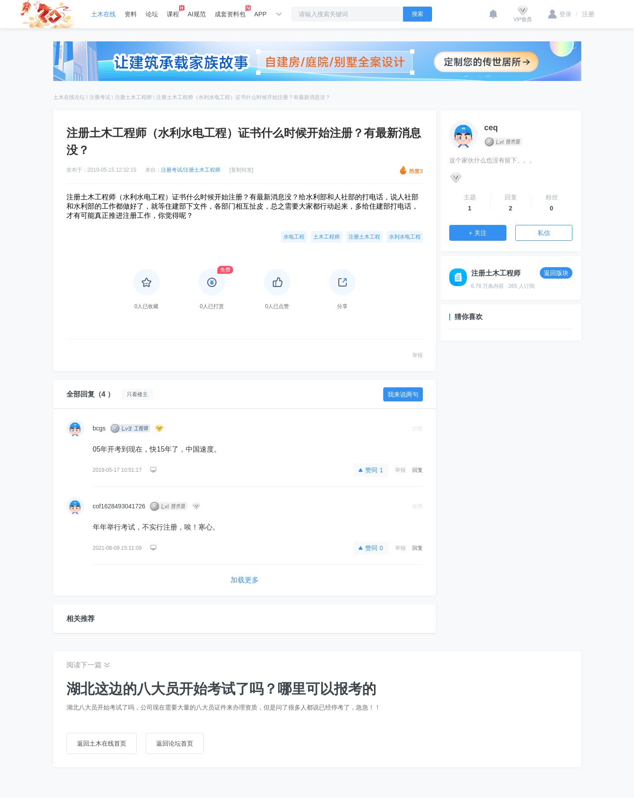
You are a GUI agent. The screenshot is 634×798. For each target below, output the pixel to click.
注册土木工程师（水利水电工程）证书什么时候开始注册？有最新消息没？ (243, 97)
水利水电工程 (405, 237)
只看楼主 (137, 394)
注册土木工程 (364, 237)
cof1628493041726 (119, 506)
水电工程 (293, 237)
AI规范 (197, 14)
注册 (585, 14)
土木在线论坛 (69, 97)
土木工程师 (326, 237)
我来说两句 (403, 394)
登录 (560, 14)
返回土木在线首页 (101, 743)
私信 (544, 232)
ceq (491, 127)
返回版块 (556, 272)
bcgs (99, 428)
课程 (173, 11)
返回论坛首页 (174, 743)
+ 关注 (477, 232)
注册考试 (99, 97)
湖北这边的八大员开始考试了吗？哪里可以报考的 (221, 689)
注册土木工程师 (133, 97)
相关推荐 (80, 618)
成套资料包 (230, 11)
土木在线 (103, 14)
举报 (417, 355)
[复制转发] (241, 170)
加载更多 (245, 580)
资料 (131, 14)
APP (260, 14)
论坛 (152, 14)
